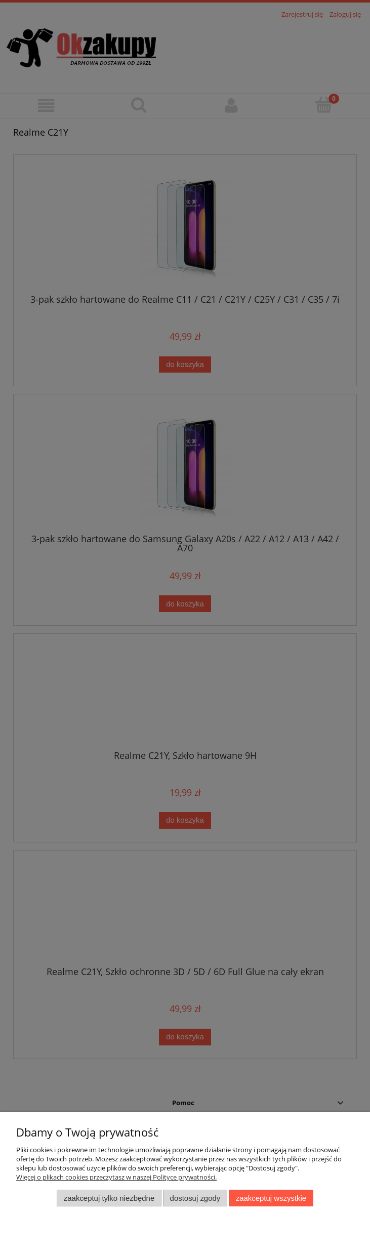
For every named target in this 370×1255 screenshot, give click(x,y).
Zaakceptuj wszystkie (271, 1198)
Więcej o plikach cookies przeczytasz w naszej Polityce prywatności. (116, 1177)
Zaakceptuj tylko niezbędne (109, 1198)
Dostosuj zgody (195, 1198)
